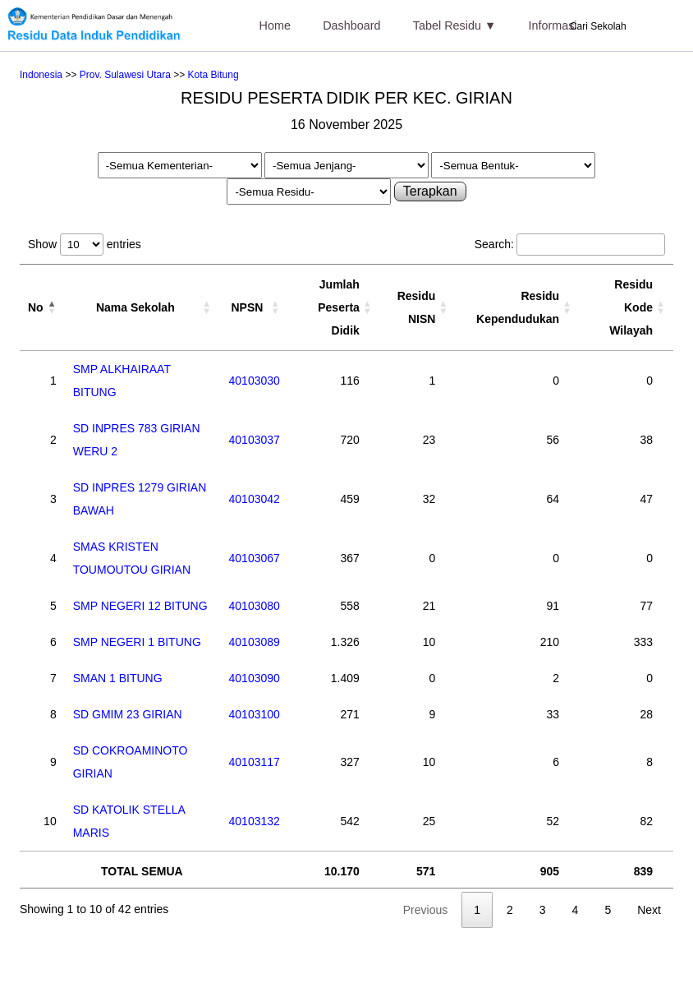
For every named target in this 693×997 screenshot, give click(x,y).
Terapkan (430, 191)
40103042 (254, 498)
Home (275, 25)
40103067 (254, 558)
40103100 (254, 714)
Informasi (552, 25)
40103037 (254, 439)
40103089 (254, 642)
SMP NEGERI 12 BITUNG (140, 605)
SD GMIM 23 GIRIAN (127, 714)
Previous (425, 909)
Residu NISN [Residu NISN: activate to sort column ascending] (416, 307)
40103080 (254, 605)
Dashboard (351, 25)
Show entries (84, 244)
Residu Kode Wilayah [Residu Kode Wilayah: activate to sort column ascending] (631, 307)
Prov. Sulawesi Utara (125, 75)
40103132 (254, 821)
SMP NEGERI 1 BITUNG (137, 642)
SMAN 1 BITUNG (118, 678)
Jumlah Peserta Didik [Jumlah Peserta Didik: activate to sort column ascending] (339, 307)
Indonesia (41, 75)
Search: (570, 244)
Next (649, 909)
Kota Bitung (213, 75)
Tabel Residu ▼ (454, 25)
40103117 (254, 762)
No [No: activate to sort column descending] (36, 307)
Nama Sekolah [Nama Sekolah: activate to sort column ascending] (135, 307)
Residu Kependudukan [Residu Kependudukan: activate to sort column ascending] (517, 307)
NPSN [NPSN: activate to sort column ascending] (247, 307)
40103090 (254, 678)
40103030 (254, 380)
